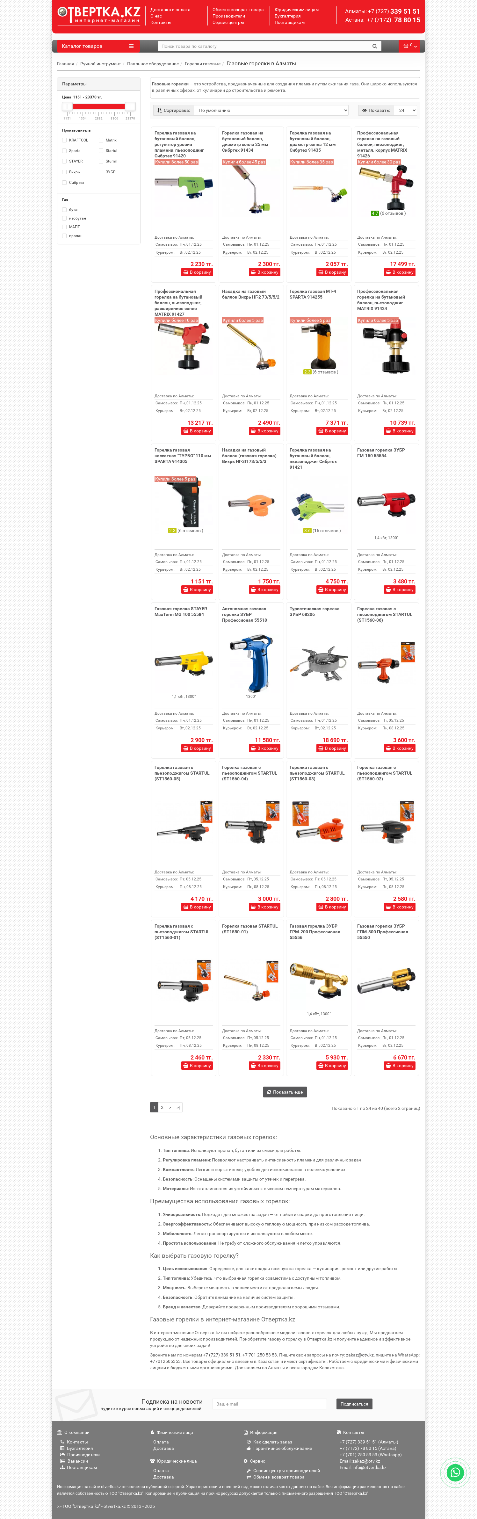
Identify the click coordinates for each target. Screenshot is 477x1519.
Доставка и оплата (170, 9)
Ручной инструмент (100, 63)
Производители (229, 15)
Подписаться (354, 1404)
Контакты (160, 22)
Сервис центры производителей (283, 1470)
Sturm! (108, 161)
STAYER (72, 161)
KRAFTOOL (75, 140)
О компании (73, 1432)
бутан (71, 209)
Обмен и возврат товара (238, 9)
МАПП (71, 227)
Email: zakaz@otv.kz (360, 1461)
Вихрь (71, 172)
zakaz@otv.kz (360, 1354)
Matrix (108, 140)
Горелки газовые (202, 63)
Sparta (71, 150)
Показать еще (285, 1092)
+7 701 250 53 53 (259, 1354)
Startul (108, 150)
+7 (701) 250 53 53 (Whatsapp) (371, 1454)
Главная (65, 63)
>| (178, 1107)
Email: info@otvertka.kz (363, 1467)
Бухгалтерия (288, 15)
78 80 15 (393, 20)
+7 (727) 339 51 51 (222, 1354)
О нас (156, 15)
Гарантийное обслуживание (279, 1448)
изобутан (74, 218)
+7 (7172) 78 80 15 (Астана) (368, 1448)
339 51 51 (394, 11)
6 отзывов (393, 213)
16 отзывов (326, 530)
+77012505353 (165, 1361)
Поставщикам (290, 22)
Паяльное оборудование (153, 63)
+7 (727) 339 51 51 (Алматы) (369, 1441)
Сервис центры (228, 22)
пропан (72, 236)
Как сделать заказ (269, 1441)
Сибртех (73, 182)
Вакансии (74, 1461)
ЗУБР (107, 172)
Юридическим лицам (297, 9)
